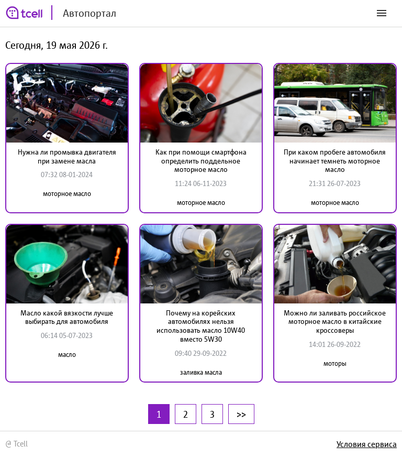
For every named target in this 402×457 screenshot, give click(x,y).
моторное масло (67, 194)
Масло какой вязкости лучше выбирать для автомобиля (66, 317)
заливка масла (201, 372)
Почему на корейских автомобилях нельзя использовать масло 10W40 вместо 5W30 (201, 326)
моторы (335, 363)
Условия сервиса (367, 444)
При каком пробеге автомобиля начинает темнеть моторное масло (335, 161)
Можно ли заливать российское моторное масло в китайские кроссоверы (335, 322)
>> (241, 414)
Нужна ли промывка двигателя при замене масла (67, 156)
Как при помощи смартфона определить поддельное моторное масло (201, 161)
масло (67, 354)
